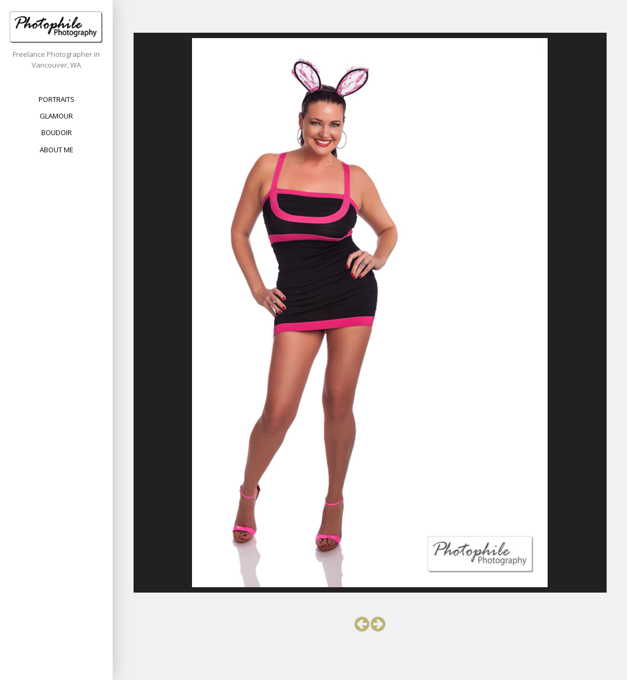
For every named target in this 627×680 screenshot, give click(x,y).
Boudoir (56, 132)
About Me (56, 149)
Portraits (57, 99)
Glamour (56, 116)
